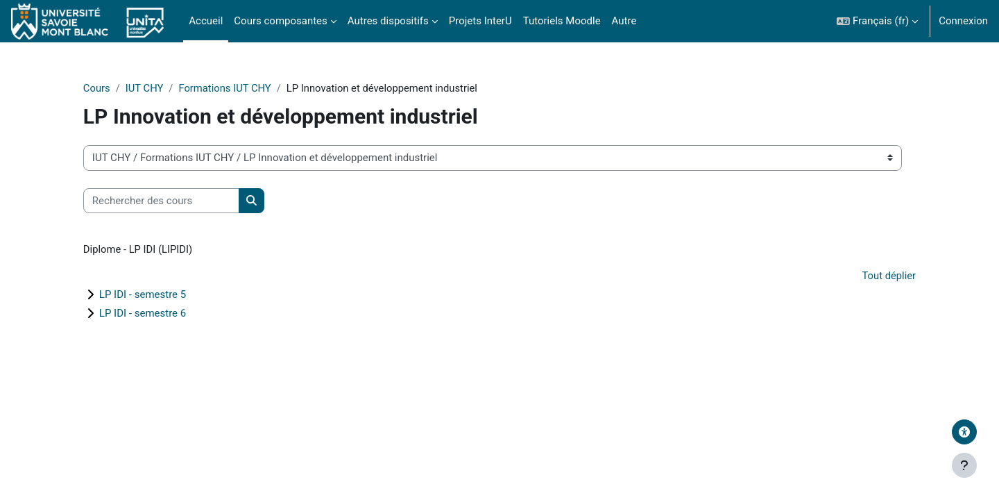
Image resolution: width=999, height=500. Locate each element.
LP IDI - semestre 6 (155, 314)
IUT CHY (158, 88)
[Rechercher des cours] (174, 201)
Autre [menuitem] (624, 21)
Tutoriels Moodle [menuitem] (562, 21)
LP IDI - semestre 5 (155, 296)
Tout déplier (875, 276)
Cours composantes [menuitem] (280, 21)
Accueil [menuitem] (206, 21)
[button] (877, 21)
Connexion (963, 21)
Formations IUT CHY (239, 88)
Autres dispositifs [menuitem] (388, 21)
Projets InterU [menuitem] (480, 21)
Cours (109, 88)
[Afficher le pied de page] (964, 465)
